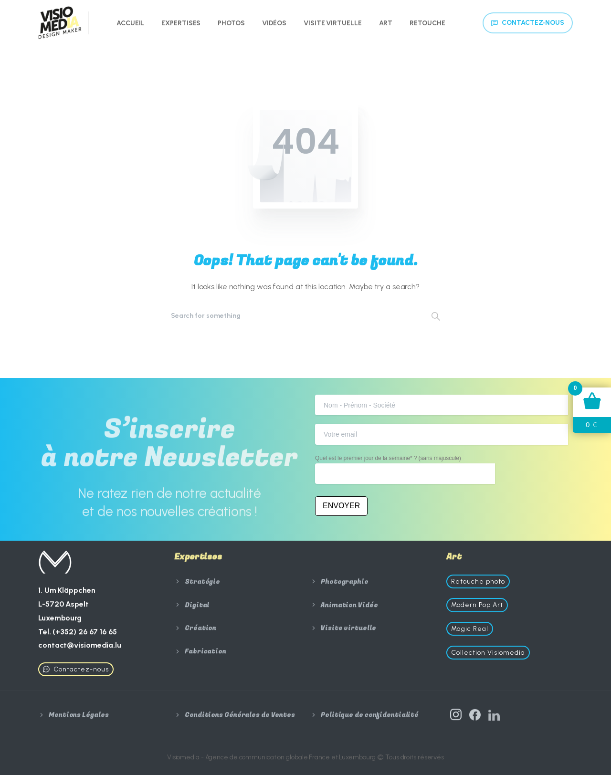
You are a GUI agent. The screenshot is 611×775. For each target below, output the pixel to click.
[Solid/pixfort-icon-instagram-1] (455, 717)
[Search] (292, 316)
